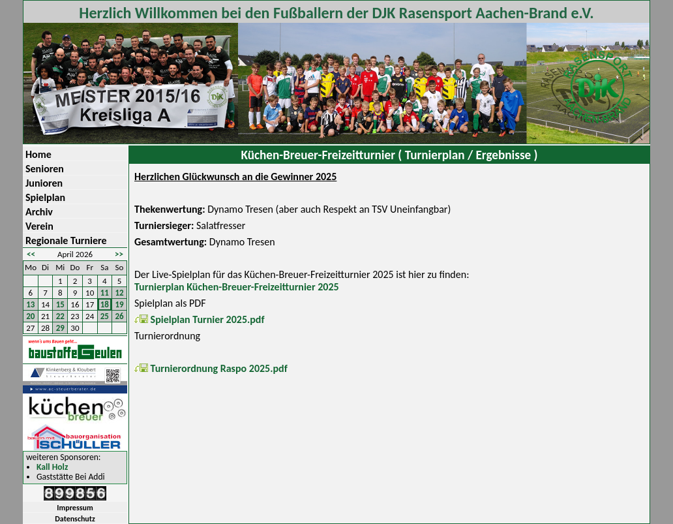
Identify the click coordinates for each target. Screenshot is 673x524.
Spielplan (45, 197)
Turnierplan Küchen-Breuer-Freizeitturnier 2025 (236, 287)
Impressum (75, 507)
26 (119, 316)
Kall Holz (52, 467)
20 (30, 316)
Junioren (44, 183)
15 (60, 304)
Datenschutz (75, 518)
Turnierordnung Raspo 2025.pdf (211, 368)
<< (31, 254)
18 (104, 304)
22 (60, 316)
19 (119, 304)
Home (38, 154)
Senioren (44, 168)
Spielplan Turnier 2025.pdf (199, 319)
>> (119, 254)
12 (119, 293)
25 (104, 316)
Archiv (39, 212)
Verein (39, 226)
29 (60, 328)
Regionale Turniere (66, 240)
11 (104, 293)
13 (30, 304)
